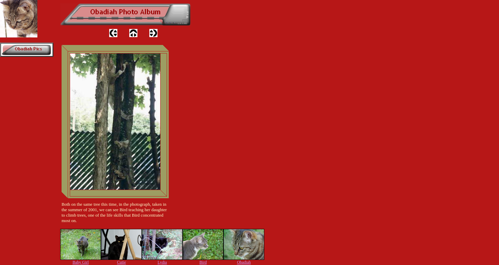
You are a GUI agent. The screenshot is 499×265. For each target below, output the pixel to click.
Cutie (121, 262)
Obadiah (244, 262)
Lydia (162, 262)
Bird (202, 262)
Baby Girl (80, 262)
